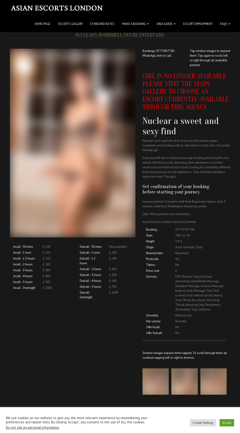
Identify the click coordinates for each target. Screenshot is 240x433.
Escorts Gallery (70, 24)
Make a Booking (135, 24)
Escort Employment (198, 24)
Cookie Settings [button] (203, 423)
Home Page (42, 24)
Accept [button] (226, 423)
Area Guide (166, 24)
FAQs (225, 24)
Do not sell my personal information (32, 427)
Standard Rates (102, 24)
